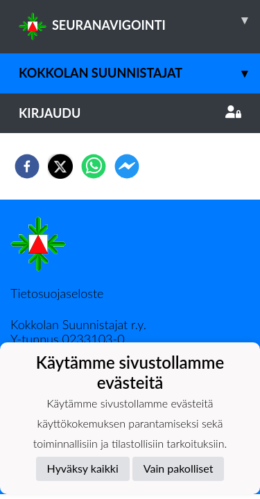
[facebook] (27, 166)
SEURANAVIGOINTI (139, 20)
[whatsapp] (93, 166)
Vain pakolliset (179, 468)
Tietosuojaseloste (56, 293)
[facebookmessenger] (126, 166)
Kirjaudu (130, 113)
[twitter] (60, 166)
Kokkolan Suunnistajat (139, 73)
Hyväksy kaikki (83, 468)
